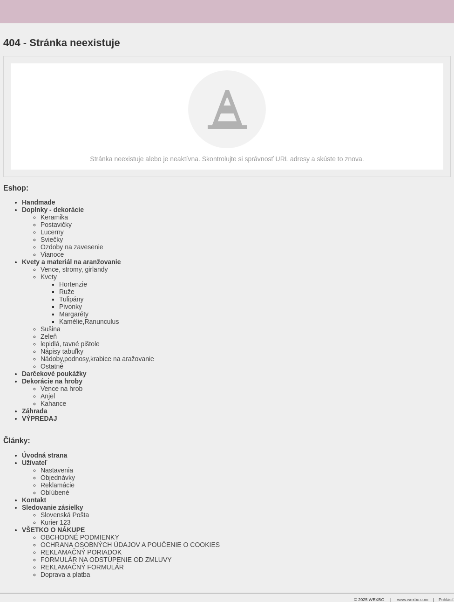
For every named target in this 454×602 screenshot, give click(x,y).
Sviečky (52, 239)
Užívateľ (34, 462)
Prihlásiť (446, 599)
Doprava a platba (65, 574)
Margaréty (73, 314)
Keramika (54, 217)
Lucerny (52, 232)
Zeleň (49, 336)
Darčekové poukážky (54, 373)
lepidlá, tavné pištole (70, 344)
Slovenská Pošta (65, 515)
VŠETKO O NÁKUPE (53, 530)
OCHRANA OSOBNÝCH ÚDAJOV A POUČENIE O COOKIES (130, 544)
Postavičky (56, 224)
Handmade (38, 202)
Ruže (67, 291)
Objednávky (58, 477)
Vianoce (52, 254)
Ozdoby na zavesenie (72, 247)
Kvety (49, 276)
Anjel (48, 396)
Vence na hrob (61, 388)
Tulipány (71, 299)
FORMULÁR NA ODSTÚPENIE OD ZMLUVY (106, 559)
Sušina (51, 329)
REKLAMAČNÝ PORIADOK (81, 552)
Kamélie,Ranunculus (89, 321)
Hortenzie (73, 284)
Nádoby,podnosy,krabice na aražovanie (97, 359)
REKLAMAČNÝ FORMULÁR (82, 567)
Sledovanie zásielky (52, 507)
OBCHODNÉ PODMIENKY (80, 537)
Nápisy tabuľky (62, 351)
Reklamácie (58, 485)
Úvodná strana (44, 455)
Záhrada (34, 411)
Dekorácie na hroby (52, 381)
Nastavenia (57, 470)
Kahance (53, 403)
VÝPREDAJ (39, 418)
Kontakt (34, 500)
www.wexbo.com (412, 599)
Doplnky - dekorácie (53, 209)
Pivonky (70, 306)
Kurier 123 (56, 522)
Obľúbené (55, 492)
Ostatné (52, 366)
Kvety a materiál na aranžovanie (71, 262)
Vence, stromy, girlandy (74, 269)
